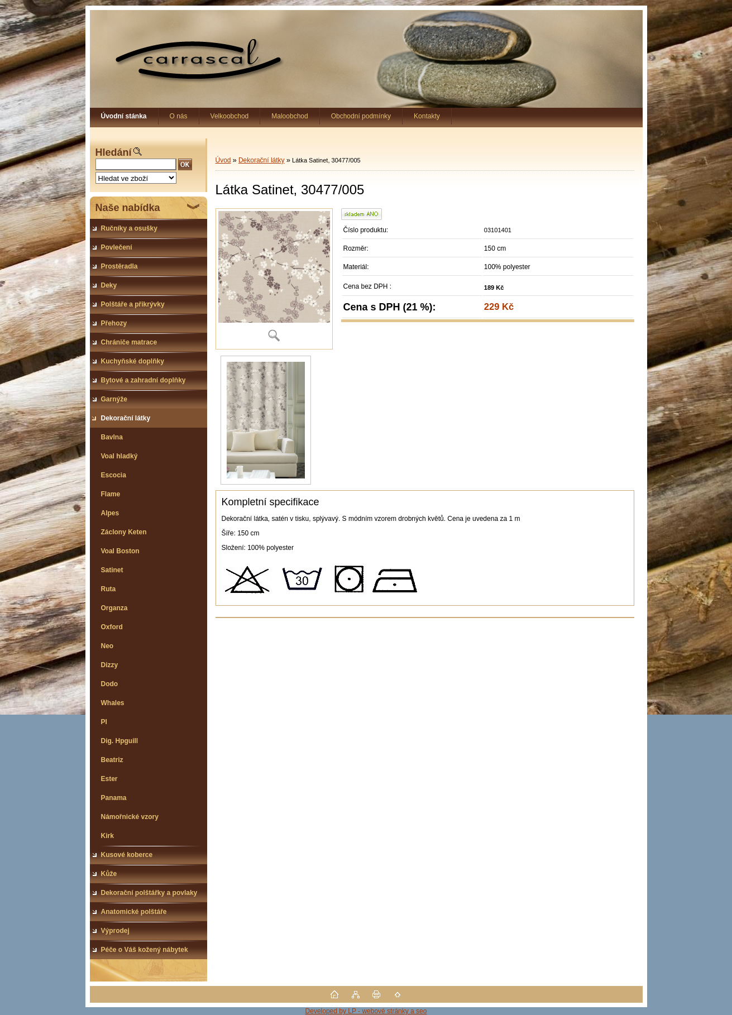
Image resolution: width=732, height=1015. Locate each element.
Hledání (113, 152)
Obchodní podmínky (361, 116)
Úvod (223, 160)
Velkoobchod (229, 116)
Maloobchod (289, 116)
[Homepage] (124, 116)
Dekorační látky (261, 160)
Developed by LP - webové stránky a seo (366, 1011)
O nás (179, 116)
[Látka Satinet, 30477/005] (274, 279)
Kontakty (427, 116)
